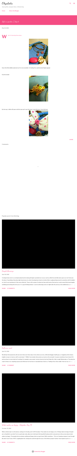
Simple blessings (8, 271)
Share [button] (71, 139)
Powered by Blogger (38, 451)
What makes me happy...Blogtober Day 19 (17, 425)
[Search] (70, 3)
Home (3, 10)
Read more (71, 288)
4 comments (11, 442)
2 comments (11, 288)
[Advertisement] (38, 198)
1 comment (10, 365)
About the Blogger (14, 10)
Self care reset (7, 348)
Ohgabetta (7, 3)
